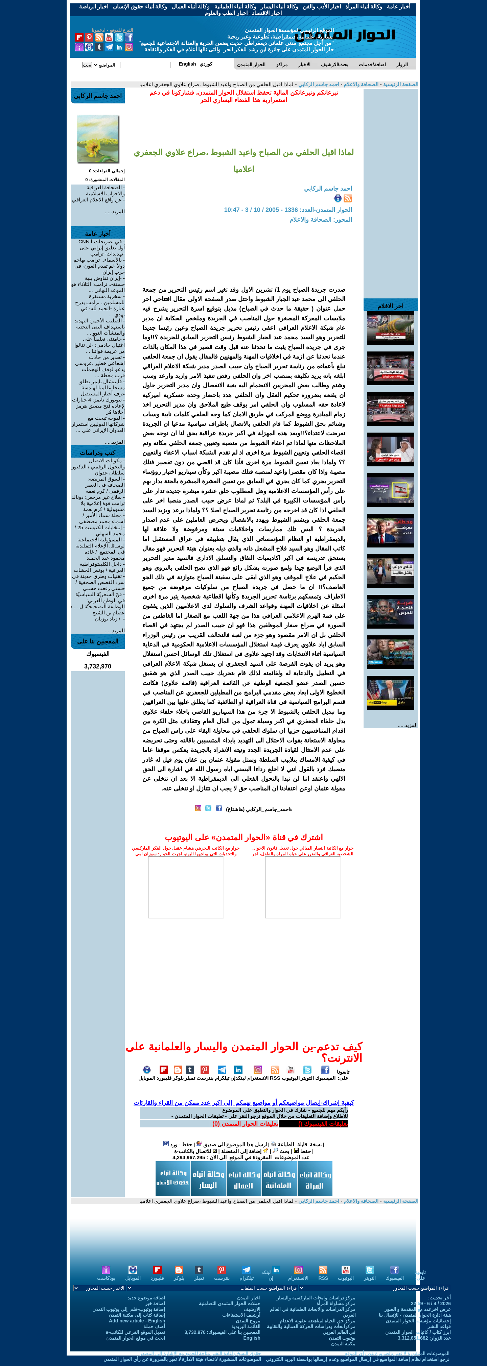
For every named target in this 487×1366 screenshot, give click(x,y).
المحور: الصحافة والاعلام (320, 219)
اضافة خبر (155, 1303)
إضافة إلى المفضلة (245, 1151)
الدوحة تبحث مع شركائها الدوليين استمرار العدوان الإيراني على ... (98, 424)
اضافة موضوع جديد (146, 1297)
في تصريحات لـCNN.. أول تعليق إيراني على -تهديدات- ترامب (100, 248)
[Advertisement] (391, 190)
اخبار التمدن (248, 1297)
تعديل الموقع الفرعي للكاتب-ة (135, 1332)
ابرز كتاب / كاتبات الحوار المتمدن (418, 1332)
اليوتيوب (291, 1075)
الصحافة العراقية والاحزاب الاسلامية (105, 190)
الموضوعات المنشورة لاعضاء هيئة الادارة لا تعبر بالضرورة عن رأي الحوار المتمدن (182, 1359)
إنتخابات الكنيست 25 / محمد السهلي (99, 530)
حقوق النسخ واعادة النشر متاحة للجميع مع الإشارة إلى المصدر (200, 1353)
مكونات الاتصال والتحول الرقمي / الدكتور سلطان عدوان (98, 466)
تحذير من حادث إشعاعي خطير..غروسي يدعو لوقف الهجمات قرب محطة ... (100, 366)
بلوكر (178, 1075)
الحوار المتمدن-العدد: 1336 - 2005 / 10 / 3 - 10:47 (288, 209)
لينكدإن (238, 1075)
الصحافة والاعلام (360, 84)
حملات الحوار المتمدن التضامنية (229, 1303)
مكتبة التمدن (343, 1343)
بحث (281, 1151)
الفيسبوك (325, 1075)
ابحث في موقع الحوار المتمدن (135, 1338)
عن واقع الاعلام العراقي (97, 199)
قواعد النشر (439, 1326)
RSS (275, 1075)
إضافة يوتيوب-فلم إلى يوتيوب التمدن (128, 1309)
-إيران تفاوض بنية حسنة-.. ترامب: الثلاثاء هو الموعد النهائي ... (98, 284)
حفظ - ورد (177, 1144)
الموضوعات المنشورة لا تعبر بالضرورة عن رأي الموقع (397, 1353)
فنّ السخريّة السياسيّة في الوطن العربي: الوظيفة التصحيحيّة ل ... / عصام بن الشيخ (98, 603)
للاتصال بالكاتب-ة (195, 1151)
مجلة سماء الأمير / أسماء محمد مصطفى (102, 518)
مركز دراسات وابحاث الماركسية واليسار (316, 1297)
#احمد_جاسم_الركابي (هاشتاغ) (259, 809)
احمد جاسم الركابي (318, 84)
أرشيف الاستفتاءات (241, 1315)
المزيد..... (408, 725)
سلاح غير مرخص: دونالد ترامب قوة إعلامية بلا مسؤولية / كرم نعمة (98, 503)
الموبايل (146, 1075)
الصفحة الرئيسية (400, 84)
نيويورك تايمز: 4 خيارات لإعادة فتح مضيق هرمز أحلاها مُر (98, 406)
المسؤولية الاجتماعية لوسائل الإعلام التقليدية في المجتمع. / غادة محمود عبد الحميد (100, 549)
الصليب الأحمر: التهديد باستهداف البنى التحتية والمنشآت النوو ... (99, 327)
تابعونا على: (343, 1075)
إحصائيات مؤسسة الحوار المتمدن (418, 1320)
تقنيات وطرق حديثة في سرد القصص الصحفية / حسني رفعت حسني (98, 582)
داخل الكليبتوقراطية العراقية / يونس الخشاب (99, 567)
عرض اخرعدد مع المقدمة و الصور (418, 1309)
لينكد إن (270, 1275)
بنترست (204, 1075)
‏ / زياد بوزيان (108, 618)
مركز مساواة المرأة (336, 1303)
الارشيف (252, 1309)
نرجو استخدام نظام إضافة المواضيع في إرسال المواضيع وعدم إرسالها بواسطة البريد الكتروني (357, 1359)
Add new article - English (137, 1320)
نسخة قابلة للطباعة (296, 1144)
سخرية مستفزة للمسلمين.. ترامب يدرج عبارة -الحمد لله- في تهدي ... (100, 305)
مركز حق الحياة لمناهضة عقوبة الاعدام (317, 1320)
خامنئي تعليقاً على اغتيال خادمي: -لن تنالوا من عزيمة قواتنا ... (99, 345)
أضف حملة (154, 1326)
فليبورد (164, 1075)
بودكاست (106, 1275)
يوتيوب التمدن (342, 1338)
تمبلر (190, 1075)
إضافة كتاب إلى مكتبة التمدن (137, 1315)
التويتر (307, 1075)
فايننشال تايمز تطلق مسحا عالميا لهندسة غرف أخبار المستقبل (101, 387)
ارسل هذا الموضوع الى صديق (231, 1144)
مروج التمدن (248, 1320)
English (251, 1338)
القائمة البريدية (245, 1326)
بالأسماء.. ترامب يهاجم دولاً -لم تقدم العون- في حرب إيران (99, 266)
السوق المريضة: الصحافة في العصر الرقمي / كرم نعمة (105, 485)
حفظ (302, 1151)
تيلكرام (222, 1075)
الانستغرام (258, 1075)
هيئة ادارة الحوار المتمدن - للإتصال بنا (415, 1315)
